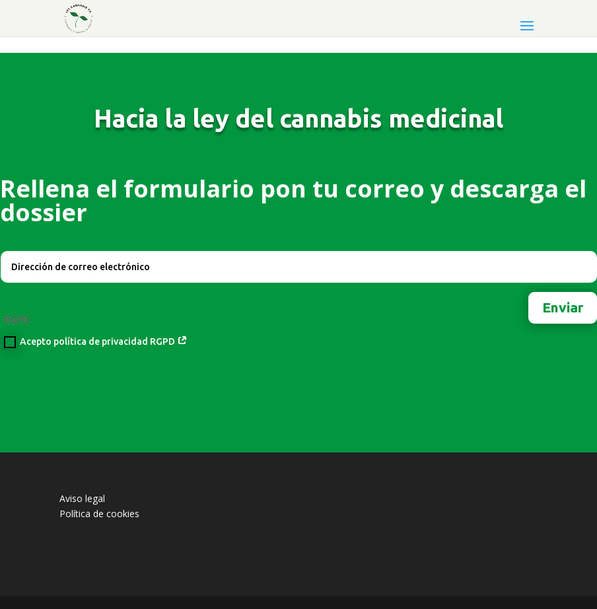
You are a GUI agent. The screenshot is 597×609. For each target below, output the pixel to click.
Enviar (562, 307)
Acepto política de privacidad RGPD (96, 342)
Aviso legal (82, 498)
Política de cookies (99, 513)
